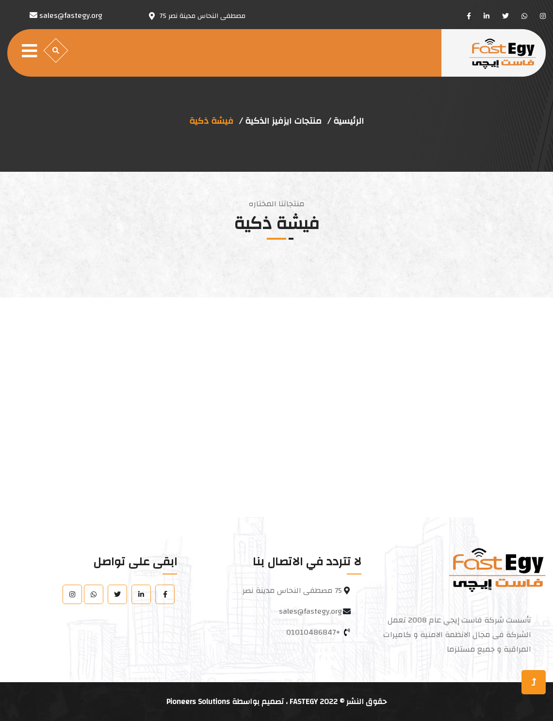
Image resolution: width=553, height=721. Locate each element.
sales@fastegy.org (310, 611)
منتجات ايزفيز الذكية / (280, 121)
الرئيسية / (345, 121)
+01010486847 (313, 632)
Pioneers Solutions (198, 701)
